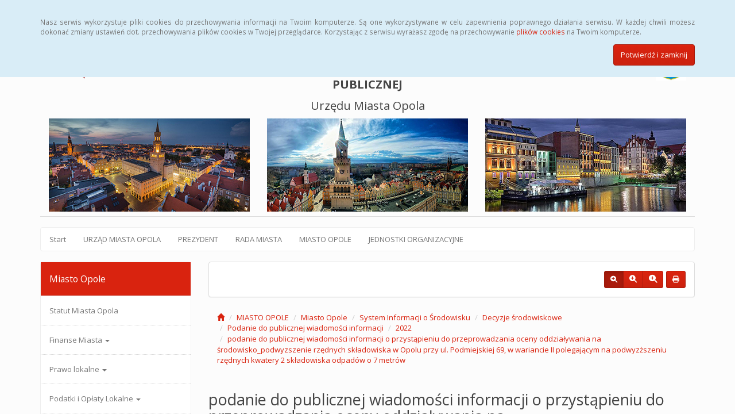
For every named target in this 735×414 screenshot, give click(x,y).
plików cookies (540, 31)
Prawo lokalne (78, 369)
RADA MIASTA (258, 239)
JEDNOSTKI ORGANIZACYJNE (416, 239)
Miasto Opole (324, 317)
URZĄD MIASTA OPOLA (122, 239)
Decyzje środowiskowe (522, 317)
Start (57, 239)
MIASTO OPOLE (325, 239)
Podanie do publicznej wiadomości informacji (305, 328)
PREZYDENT (198, 239)
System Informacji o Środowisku (414, 317)
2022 (404, 328)
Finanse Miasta (79, 340)
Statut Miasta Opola (83, 310)
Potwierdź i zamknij (654, 54)
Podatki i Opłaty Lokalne (95, 398)
